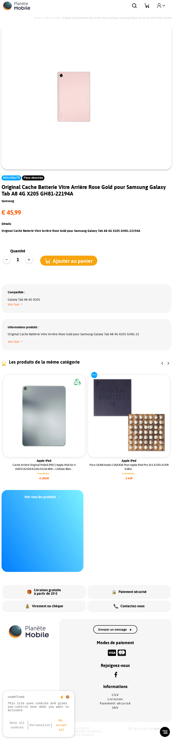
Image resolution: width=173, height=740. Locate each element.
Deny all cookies (17, 725)
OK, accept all (61, 725)
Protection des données (81, 731)
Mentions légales (75, 728)
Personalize (40, 725)
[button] (71, 260)
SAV (115, 707)
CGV (115, 695)
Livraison (115, 699)
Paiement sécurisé (115, 703)
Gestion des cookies (77, 735)
